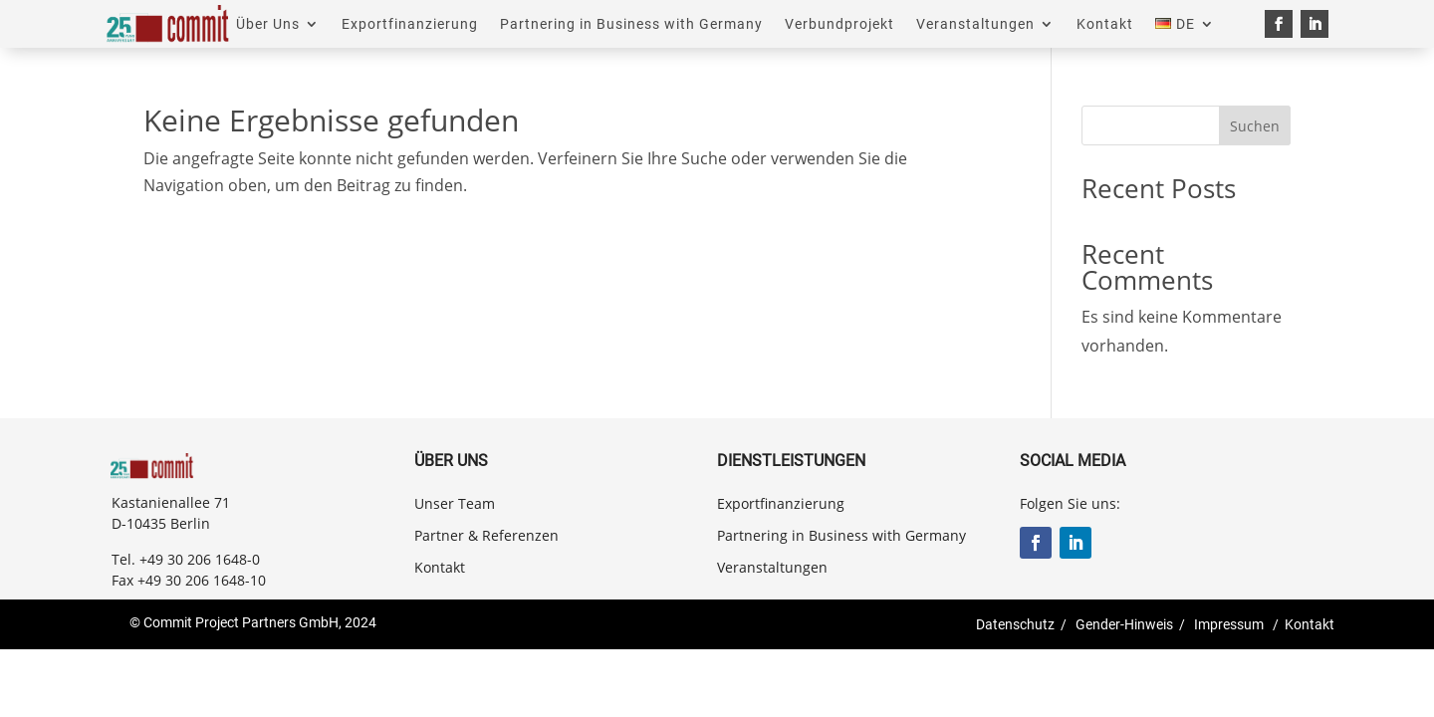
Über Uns (268, 24)
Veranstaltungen (975, 24)
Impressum (1229, 624)
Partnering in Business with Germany (631, 24)
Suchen (1255, 126)
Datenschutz (1015, 624)
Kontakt (1104, 24)
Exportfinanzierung (410, 24)
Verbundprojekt (839, 24)
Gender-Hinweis (1124, 624)
